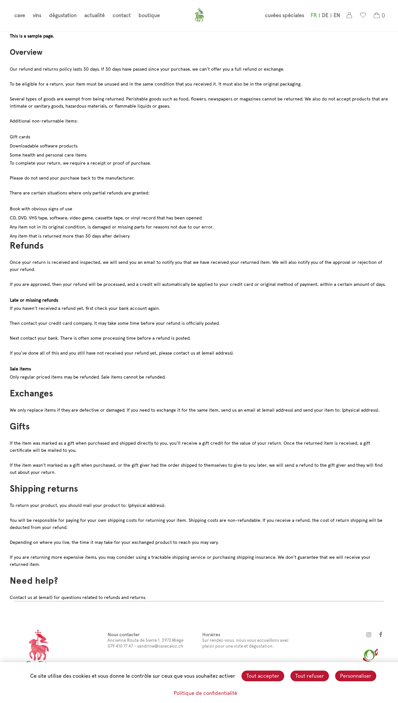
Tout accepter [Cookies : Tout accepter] (262, 676)
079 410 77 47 (120, 646)
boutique (149, 16)
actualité (94, 16)
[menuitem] (313, 16)
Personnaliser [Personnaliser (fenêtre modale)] (355, 676)
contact (121, 16)
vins (37, 16)
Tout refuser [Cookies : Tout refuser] (309, 676)
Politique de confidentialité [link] (205, 693)
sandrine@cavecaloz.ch (160, 646)
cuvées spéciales (284, 16)
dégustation (62, 16)
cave (19, 16)
